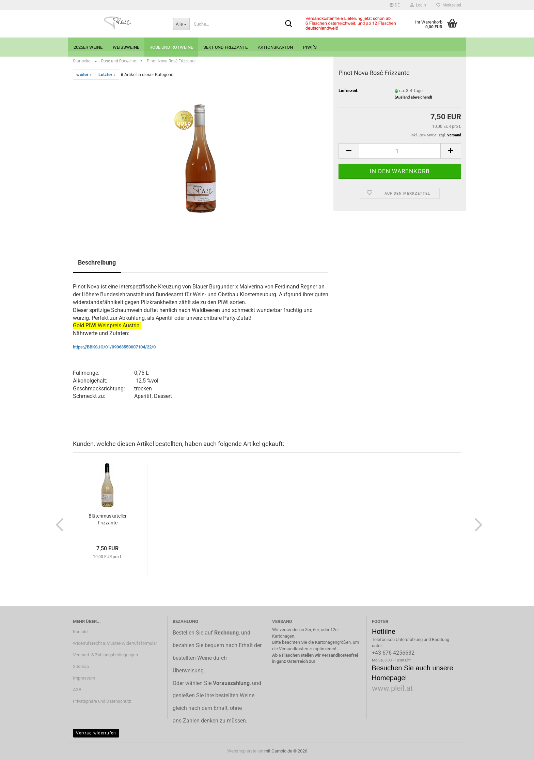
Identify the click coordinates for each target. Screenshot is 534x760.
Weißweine (126, 47)
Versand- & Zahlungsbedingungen (105, 654)
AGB (77, 689)
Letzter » (107, 74)
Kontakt (80, 631)
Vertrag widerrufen (96, 733)
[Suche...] (181, 24)
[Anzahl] (400, 151)
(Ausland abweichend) (413, 97)
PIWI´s (310, 47)
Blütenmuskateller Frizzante (108, 519)
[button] (394, 5)
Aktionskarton (275, 47)
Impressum (84, 678)
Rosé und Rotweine (171, 47)
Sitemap (81, 666)
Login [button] (418, 5)
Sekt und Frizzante (225, 47)
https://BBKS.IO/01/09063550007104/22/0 (114, 346)
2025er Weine (88, 47)
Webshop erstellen (245, 751)
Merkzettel (448, 5)
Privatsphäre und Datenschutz (102, 701)
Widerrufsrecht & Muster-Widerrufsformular (115, 643)
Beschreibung (97, 262)
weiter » (84, 74)
